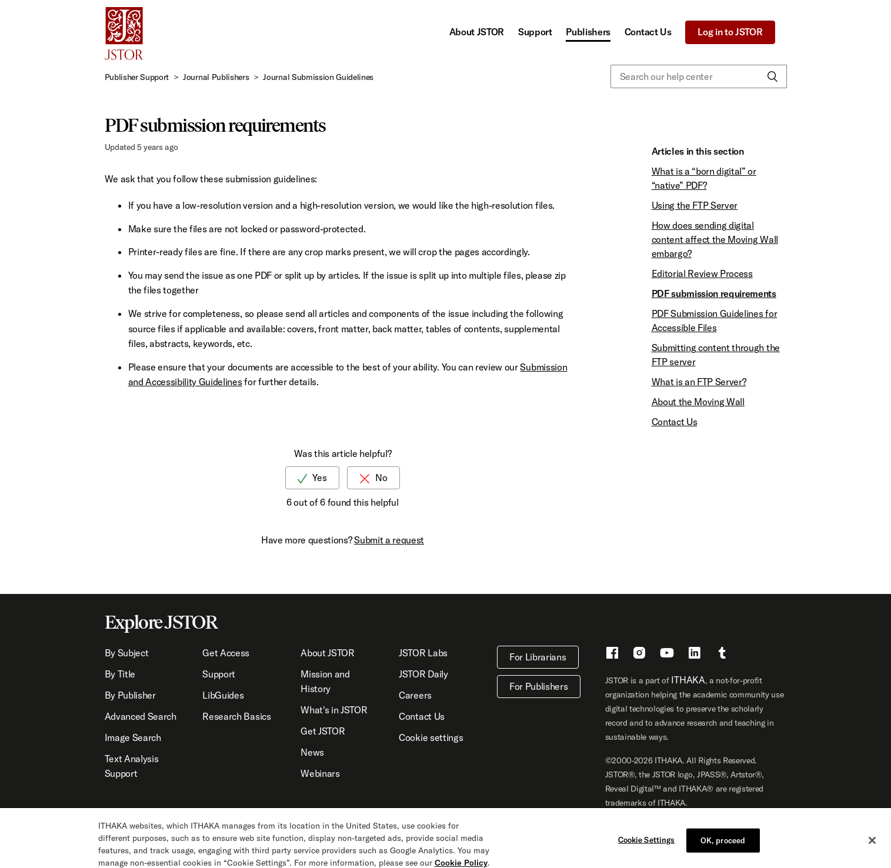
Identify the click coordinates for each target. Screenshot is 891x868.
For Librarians (537, 657)
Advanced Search (140, 716)
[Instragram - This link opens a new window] (639, 654)
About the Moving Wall (698, 402)
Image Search (133, 737)
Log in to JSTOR (730, 32)
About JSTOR (476, 32)
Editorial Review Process (702, 273)
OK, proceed (722, 844)
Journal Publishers (216, 77)
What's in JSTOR (334, 710)
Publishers (588, 32)
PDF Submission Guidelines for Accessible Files (714, 320)
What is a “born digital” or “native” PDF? (704, 178)
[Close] (872, 845)
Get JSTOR (323, 731)
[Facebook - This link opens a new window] (612, 654)
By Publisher (130, 695)
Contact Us (648, 32)
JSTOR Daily (423, 674)
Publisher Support (137, 77)
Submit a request (389, 540)
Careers (415, 695)
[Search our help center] (698, 76)
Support (535, 32)
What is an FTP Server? (699, 382)
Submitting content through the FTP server (716, 355)
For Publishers (538, 686)
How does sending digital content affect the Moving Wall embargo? (715, 239)
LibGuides (222, 695)
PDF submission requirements (714, 293)
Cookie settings (431, 737)
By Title (120, 674)
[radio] (312, 477)
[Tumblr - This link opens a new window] (722, 654)
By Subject (127, 653)
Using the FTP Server (695, 205)
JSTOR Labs (423, 653)
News (312, 752)
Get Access (225, 653)
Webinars (320, 773)
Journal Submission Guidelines (318, 77)
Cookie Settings (646, 844)
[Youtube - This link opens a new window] (667, 654)
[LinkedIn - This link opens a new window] (695, 654)
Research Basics (236, 716)
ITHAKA (688, 680)
